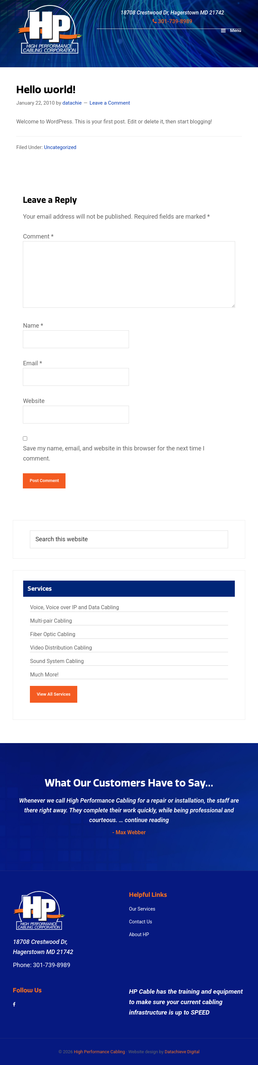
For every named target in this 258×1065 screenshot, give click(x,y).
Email (32, 363)
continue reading (147, 819)
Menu (235, 30)
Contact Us (140, 921)
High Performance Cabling (99, 1051)
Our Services (142, 909)
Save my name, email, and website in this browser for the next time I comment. (113, 453)
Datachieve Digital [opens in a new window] (182, 1051)
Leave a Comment (110, 103)
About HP (139, 934)
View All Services (53, 694)
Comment (38, 236)
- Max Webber (128, 832)
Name (33, 325)
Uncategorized (60, 147)
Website (33, 400)
